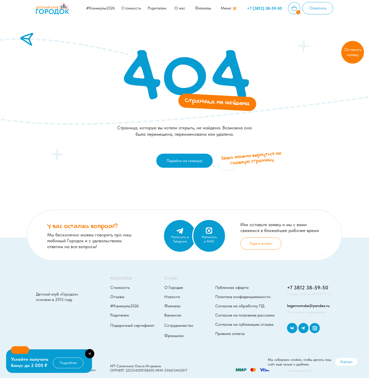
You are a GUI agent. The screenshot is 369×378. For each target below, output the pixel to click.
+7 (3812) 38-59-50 (264, 8)
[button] (226, 8)
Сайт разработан (299, 370)
